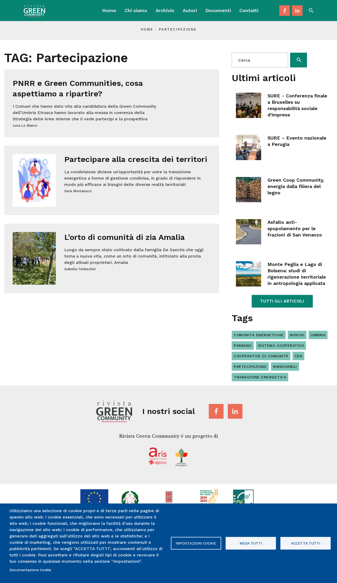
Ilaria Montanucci (78, 191)
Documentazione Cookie (30, 570)
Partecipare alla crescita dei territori (135, 159)
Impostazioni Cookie (196, 543)
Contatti (248, 10)
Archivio (165, 10)
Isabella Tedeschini (80, 269)
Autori (190, 10)
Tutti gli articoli (282, 301)
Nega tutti (251, 543)
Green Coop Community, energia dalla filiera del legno (295, 186)
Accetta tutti (305, 543)
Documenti (218, 10)
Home (109, 10)
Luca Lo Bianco (25, 125)
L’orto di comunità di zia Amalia (124, 237)
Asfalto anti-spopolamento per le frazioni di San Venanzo (294, 228)
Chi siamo (136, 10)
